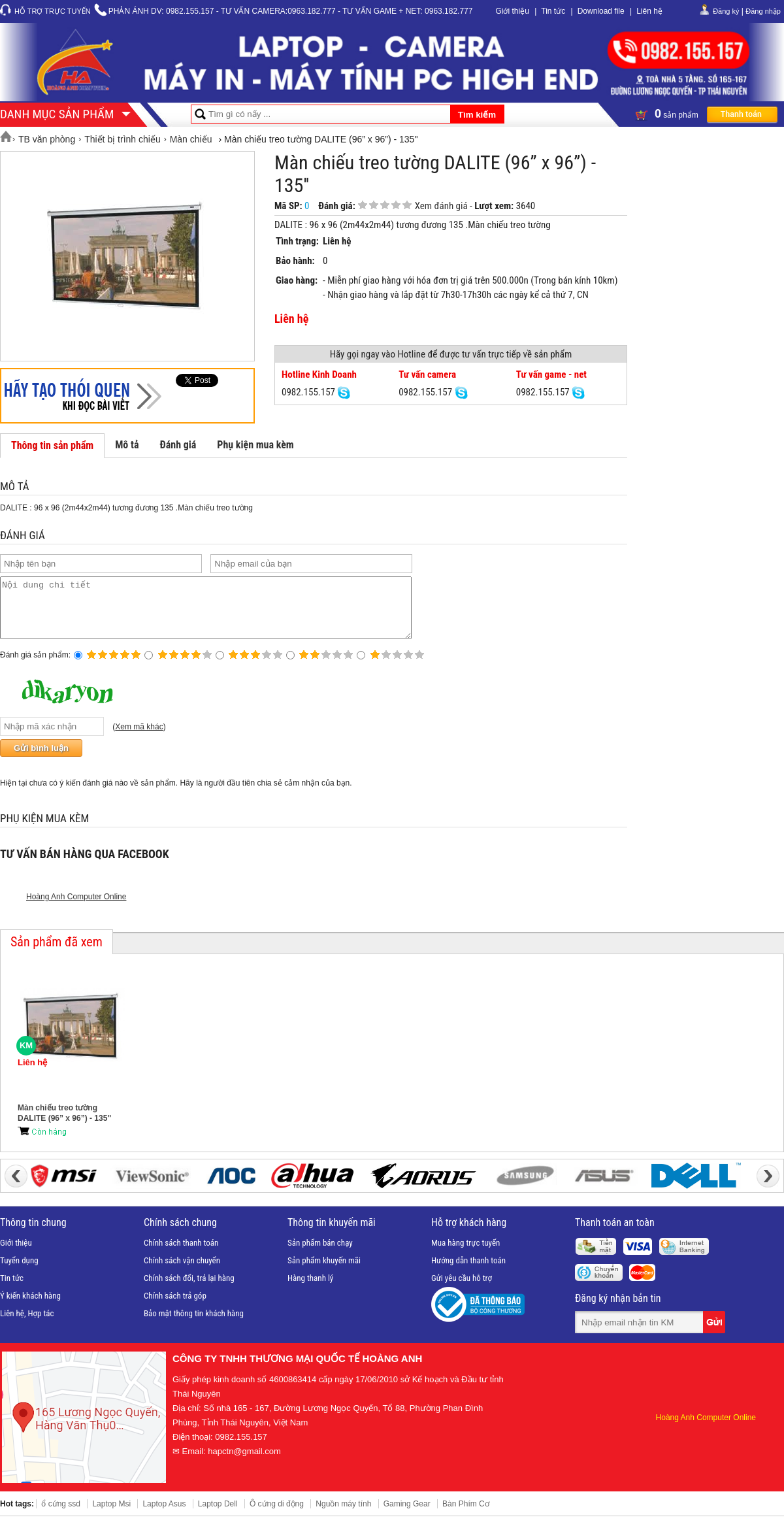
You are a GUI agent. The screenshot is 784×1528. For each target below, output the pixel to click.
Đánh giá (177, 445)
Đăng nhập (763, 11)
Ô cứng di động (277, 1515)
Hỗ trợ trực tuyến (52, 11)
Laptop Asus (164, 1515)
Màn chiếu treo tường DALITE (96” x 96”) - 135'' (64, 1125)
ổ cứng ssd (60, 1515)
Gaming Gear (407, 1515)
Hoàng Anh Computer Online (76, 908)
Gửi (715, 1334)
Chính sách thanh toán (181, 1254)
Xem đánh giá (441, 206)
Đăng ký (726, 11)
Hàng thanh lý (310, 1290)
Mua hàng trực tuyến (465, 1254)
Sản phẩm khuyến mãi (324, 1272)
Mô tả (127, 445)
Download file (601, 11)
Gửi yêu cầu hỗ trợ (461, 1290)
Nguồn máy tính (343, 1515)
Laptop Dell (218, 1515)
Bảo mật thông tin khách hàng (194, 1325)
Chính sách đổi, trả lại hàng (189, 1290)
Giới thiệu (512, 11)
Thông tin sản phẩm (52, 445)
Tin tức (553, 11)
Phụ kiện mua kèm (255, 445)
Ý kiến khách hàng (30, 1307)
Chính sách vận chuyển (182, 1272)
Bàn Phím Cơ (465, 1515)
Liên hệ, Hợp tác (27, 1325)
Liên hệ (649, 11)
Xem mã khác (139, 738)
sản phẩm (706, 113)
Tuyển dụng (19, 1272)
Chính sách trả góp (175, 1307)
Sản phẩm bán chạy (320, 1254)
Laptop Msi (111, 1515)
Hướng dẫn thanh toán (468, 1272)
